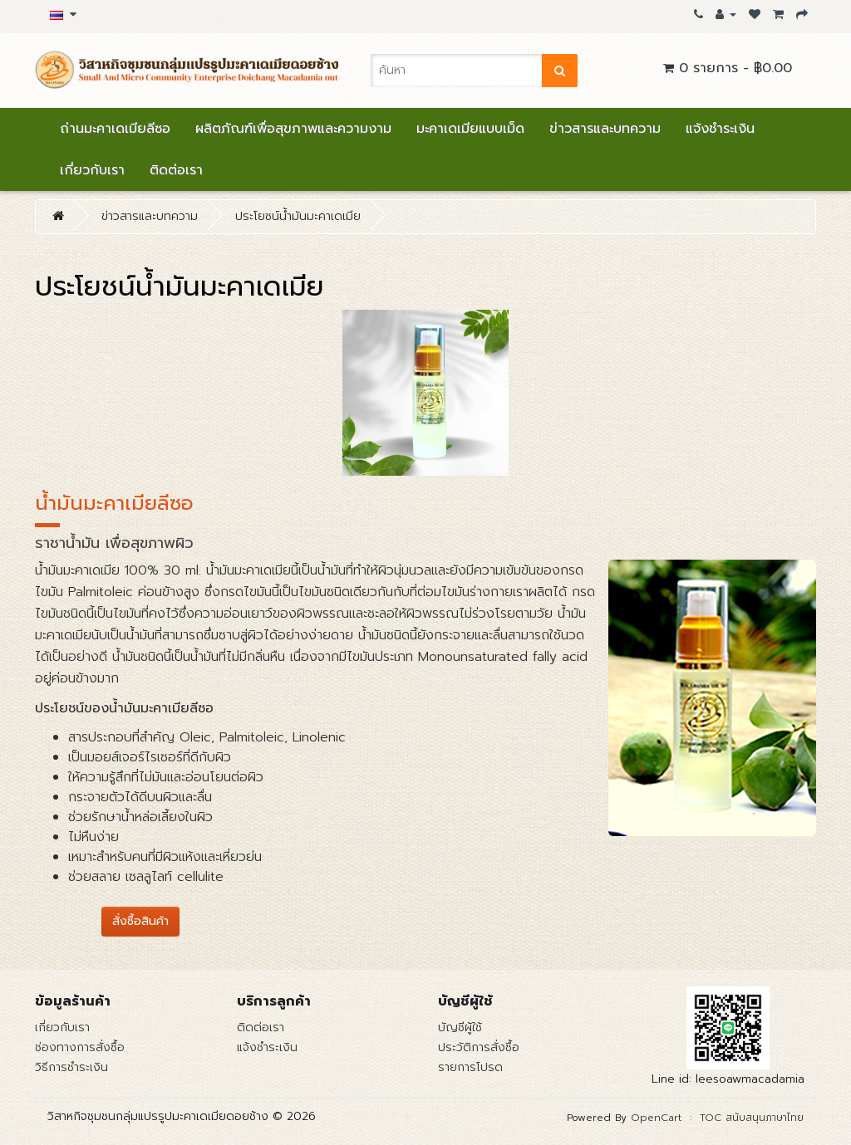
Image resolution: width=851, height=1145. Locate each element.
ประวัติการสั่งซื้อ (478, 1047)
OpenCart (656, 1117)
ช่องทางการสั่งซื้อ (80, 1047)
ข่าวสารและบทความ (605, 129)
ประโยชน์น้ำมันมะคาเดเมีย (298, 216)
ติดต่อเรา (176, 170)
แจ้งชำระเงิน (720, 129)
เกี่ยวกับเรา (92, 170)
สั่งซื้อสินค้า (140, 921)
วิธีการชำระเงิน (71, 1067)
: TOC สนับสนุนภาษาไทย (742, 1117)
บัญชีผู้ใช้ (460, 1027)
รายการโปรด (470, 1067)
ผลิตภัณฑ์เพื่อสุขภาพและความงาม (293, 129)
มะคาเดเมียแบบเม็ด (470, 129)
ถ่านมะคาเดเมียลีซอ (115, 129)
